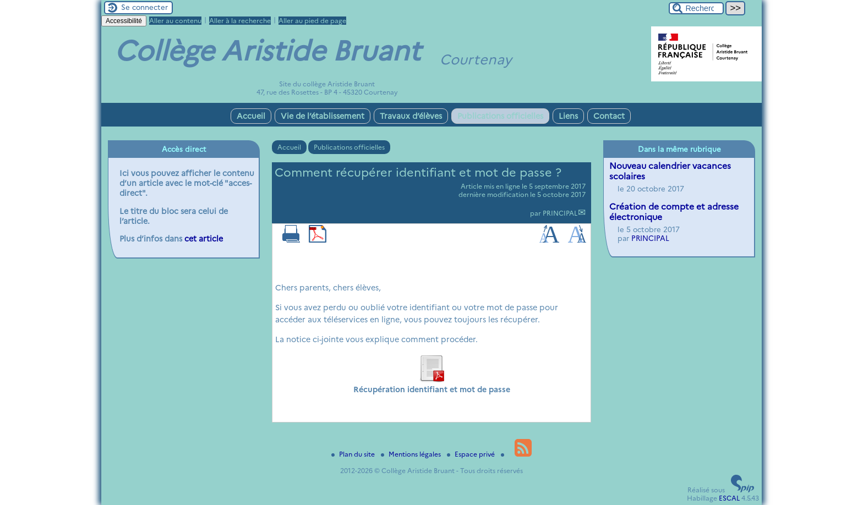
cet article (203, 239)
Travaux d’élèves (411, 116)
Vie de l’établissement (322, 116)
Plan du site (353, 454)
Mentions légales (412, 454)
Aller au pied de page (312, 21)
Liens (568, 116)
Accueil (251, 116)
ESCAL (729, 498)
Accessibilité (124, 21)
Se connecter (144, 7)
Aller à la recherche (240, 21)
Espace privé (471, 454)
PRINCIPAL (560, 213)
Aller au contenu (175, 21)
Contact (609, 116)
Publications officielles (500, 116)
